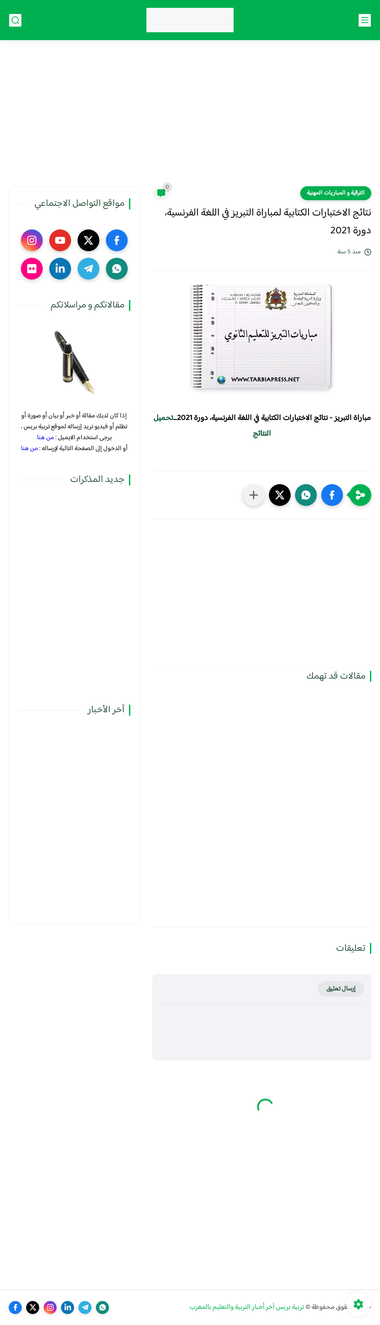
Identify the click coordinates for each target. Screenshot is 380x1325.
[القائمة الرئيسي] (364, 20)
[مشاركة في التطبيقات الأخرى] (254, 495)
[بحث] (15, 20)
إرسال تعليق (341, 989)
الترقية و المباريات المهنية (336, 193)
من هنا (45, 437)
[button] (332, 495)
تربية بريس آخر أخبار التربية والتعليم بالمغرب (247, 1307)
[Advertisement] (190, 119)
